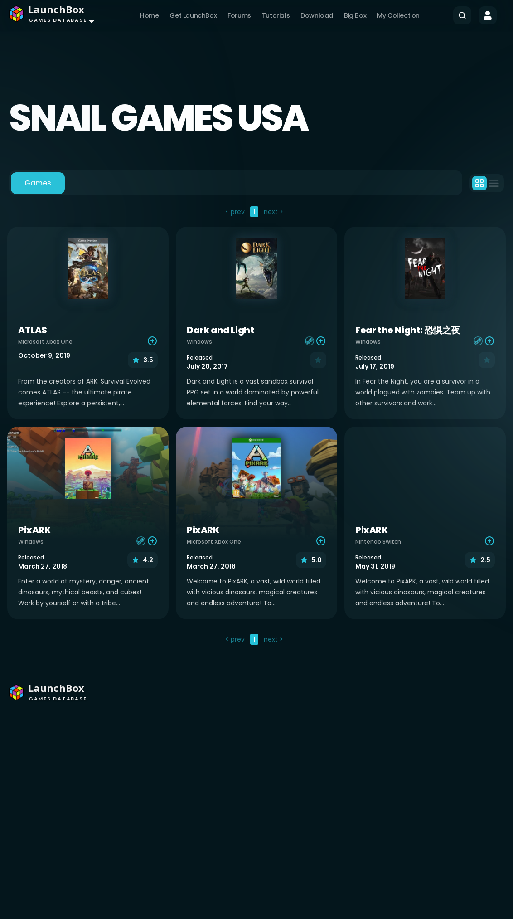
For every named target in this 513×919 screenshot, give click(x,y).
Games (37, 183)
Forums (239, 15)
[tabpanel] (256, 427)
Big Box (355, 15)
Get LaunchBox (193, 15)
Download (316, 15)
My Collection (398, 15)
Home (149, 15)
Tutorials (276, 15)
